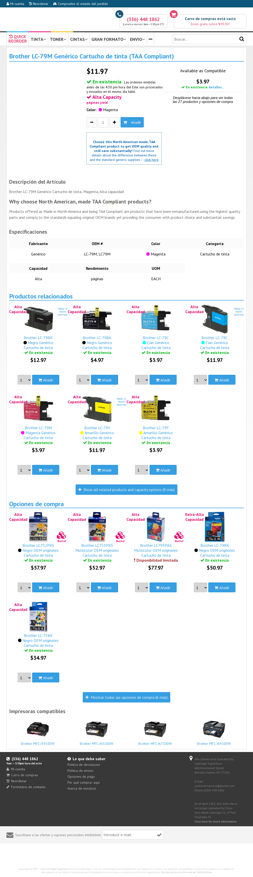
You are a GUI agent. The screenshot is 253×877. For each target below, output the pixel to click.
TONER (58, 39)
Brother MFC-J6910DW (214, 732)
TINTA (38, 39)
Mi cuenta (15, 3)
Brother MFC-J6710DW (155, 732)
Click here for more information (215, 821)
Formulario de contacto (25, 787)
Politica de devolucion (83, 764)
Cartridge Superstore (57, 869)
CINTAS (79, 39)
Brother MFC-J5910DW (38, 732)
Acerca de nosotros (81, 788)
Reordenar (38, 3)
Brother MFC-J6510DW (96, 732)
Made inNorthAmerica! (63, 311)
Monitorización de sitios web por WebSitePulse (186, 872)
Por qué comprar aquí (83, 782)
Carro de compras (22, 775)
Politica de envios (80, 770)
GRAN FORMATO (108, 39)
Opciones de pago (81, 776)
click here (152, 159)
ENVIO (137, 39)
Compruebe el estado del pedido (80, 3)
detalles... (216, 87)
